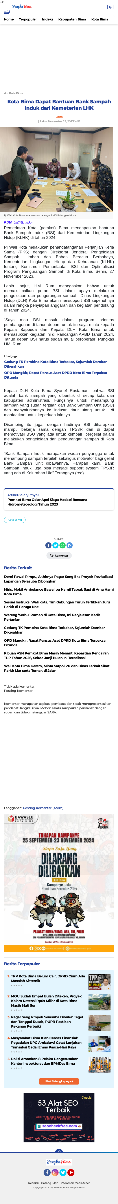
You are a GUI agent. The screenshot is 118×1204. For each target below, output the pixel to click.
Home (9, 19)
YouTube (74, 1174)
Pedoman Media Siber (75, 1183)
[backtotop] (59, 1153)
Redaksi (33, 1183)
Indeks (47, 19)
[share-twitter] (55, 545)
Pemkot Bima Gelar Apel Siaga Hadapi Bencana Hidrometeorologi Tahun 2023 (47, 502)
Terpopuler (28, 19)
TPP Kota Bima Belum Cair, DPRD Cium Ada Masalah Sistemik (48, 978)
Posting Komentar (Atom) (43, 808)
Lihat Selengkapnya (59, 1081)
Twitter (64, 1174)
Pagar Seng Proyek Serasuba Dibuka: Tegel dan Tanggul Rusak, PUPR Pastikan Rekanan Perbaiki (47, 1021)
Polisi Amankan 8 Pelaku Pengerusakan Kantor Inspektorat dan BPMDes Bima (44, 1061)
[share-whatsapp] (62, 545)
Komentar (59, 555)
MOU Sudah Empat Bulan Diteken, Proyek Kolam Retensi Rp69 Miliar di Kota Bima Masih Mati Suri (46, 1001)
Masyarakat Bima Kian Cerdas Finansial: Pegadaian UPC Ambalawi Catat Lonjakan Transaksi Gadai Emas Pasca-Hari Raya (46, 1042)
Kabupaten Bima (72, 19)
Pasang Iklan (49, 1183)
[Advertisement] (59, 57)
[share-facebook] (48, 545)
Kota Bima (99, 19)
